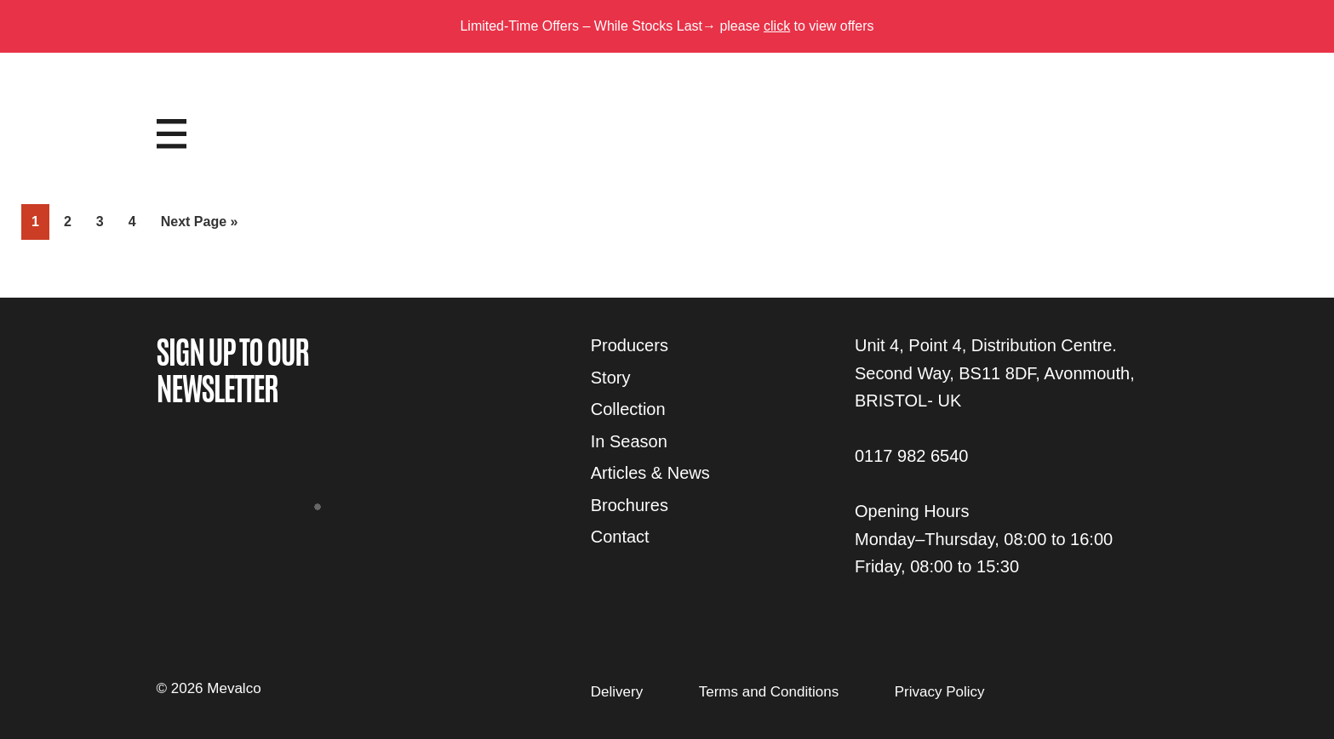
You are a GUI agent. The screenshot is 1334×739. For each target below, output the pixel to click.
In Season (629, 441)
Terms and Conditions (769, 692)
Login (1141, 116)
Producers (629, 345)
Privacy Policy (940, 692)
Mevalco (667, 147)
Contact (620, 536)
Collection (628, 409)
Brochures (629, 505)
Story (611, 377)
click (777, 26)
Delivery (617, 692)
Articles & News (650, 472)
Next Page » (199, 225)
